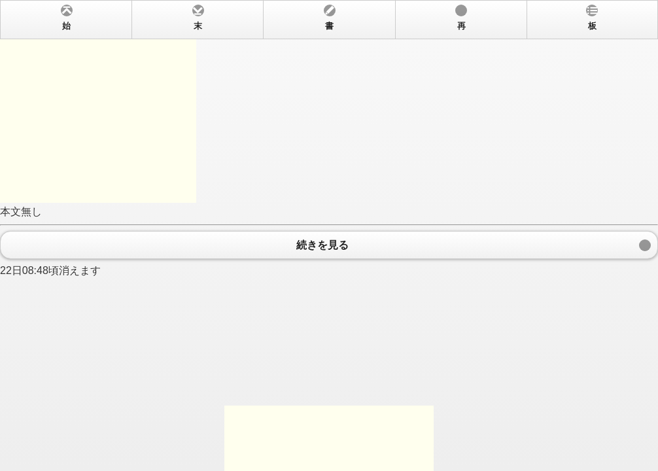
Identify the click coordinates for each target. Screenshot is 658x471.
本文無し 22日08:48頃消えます (329, 235)
